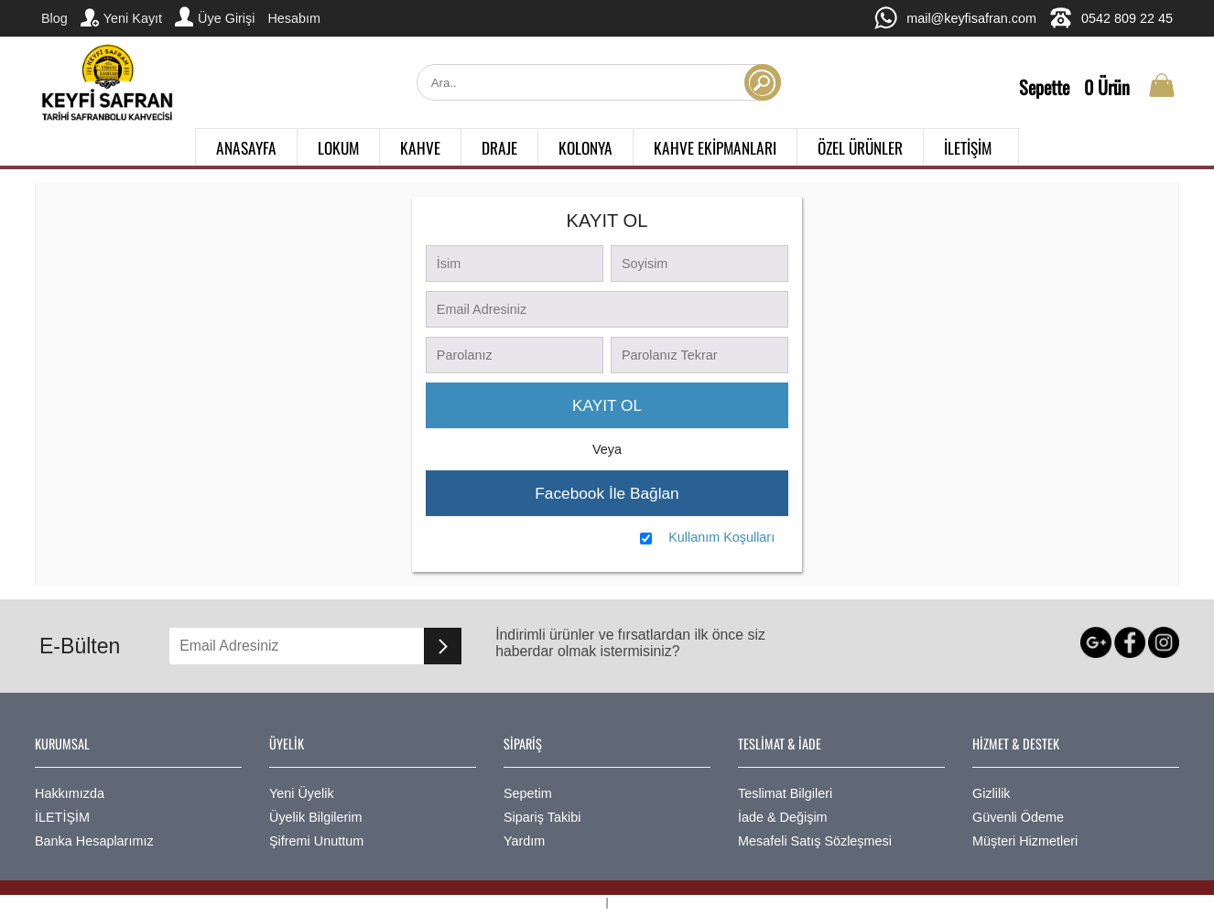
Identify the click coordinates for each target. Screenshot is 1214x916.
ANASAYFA (246, 147)
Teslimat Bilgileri (785, 793)
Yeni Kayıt (121, 17)
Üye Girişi (215, 16)
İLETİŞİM (968, 147)
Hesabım (293, 18)
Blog (54, 18)
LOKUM (338, 147)
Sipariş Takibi (542, 817)
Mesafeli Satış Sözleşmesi (815, 841)
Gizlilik (991, 793)
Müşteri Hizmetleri (1025, 841)
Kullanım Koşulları (721, 537)
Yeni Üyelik (301, 793)
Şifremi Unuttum (316, 841)
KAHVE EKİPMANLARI (715, 147)
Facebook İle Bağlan (606, 493)
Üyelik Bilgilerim (316, 817)
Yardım (524, 841)
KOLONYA (585, 147)
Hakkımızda (69, 793)
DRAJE (499, 147)
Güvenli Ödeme (1018, 817)
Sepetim (528, 793)
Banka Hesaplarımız (94, 841)
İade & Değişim (783, 817)
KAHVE (420, 147)
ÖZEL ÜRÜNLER (860, 147)
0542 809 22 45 (1111, 17)
